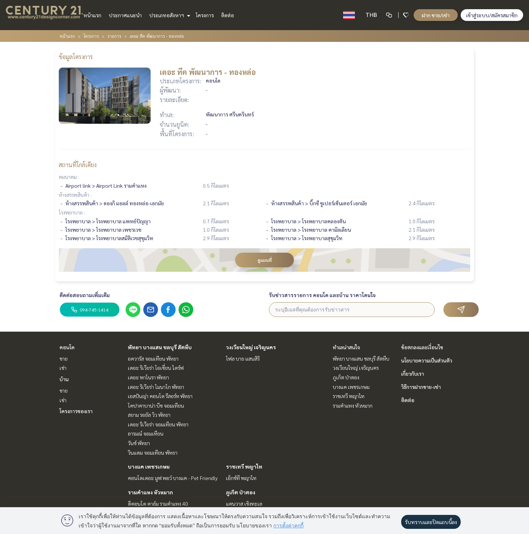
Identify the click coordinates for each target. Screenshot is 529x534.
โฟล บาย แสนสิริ (243, 358)
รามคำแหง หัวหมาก (150, 492)
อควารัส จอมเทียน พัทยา (153, 358)
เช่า (63, 367)
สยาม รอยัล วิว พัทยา (149, 414)
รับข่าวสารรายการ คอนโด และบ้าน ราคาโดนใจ (322, 295)
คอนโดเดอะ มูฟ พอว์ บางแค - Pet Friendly (172, 478)
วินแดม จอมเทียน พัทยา (152, 452)
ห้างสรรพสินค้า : (75, 194)
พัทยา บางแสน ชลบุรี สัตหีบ (160, 347)
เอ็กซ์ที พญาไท (241, 478)
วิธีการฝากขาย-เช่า (421, 386)
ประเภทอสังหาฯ (168, 15)
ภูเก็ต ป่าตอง (240, 492)
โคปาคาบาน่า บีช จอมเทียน (156, 405)
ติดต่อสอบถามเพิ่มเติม (85, 295)
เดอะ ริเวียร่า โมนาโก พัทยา (156, 386)
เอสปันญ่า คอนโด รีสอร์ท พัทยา (160, 396)
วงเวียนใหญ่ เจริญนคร (251, 347)
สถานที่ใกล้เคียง (78, 165)
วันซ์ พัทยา (139, 443)
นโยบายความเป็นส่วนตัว (426, 360)
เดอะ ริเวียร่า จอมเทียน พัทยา (158, 424)
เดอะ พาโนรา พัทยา (148, 377)
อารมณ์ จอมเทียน (145, 433)
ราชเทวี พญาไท (244, 466)
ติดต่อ (227, 15)
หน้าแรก (92, 15)
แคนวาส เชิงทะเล (244, 503)
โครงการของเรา (76, 411)
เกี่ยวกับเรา (412, 373)
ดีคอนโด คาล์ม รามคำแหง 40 (158, 503)
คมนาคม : (69, 176)
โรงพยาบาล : (72, 212)
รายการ (114, 36)
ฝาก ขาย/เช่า (436, 15)
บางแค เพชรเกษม (149, 466)
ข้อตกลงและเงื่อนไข (422, 347)
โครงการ (205, 15)
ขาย (64, 358)
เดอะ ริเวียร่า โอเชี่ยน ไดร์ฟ (156, 367)
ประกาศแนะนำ (125, 15)
